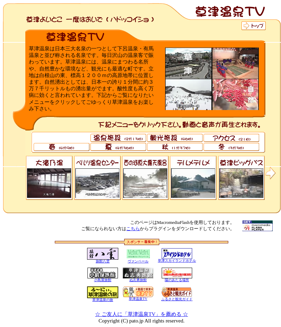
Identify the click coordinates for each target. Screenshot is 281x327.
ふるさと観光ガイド (177, 297)
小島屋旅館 (102, 280)
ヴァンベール (138, 261)
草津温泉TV (138, 299)
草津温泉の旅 (102, 300)
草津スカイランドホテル (177, 260)
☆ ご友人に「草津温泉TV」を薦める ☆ (141, 314)
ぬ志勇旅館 (138, 280)
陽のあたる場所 (177, 280)
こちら (133, 228)
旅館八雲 (103, 261)
